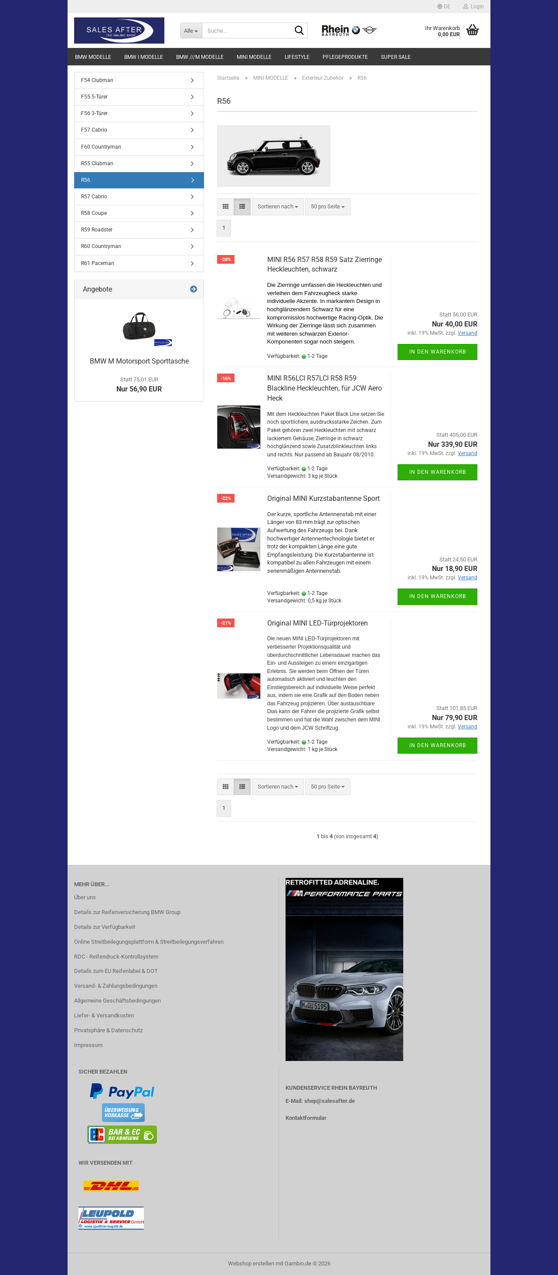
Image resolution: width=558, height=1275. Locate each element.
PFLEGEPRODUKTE (345, 57)
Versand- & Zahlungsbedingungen (115, 986)
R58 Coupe (94, 213)
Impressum (88, 1045)
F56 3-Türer (94, 113)
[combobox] (278, 206)
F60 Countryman (101, 147)
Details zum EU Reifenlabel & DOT (116, 971)
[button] (444, 6)
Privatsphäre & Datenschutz (108, 1030)
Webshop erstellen (251, 1263)
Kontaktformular (306, 1118)
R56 (85, 180)
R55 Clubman (97, 163)
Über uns (85, 897)
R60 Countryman (101, 246)
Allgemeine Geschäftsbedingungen (117, 1000)
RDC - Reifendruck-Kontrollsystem (116, 956)
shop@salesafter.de (329, 1101)
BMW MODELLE (93, 57)
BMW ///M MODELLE (200, 57)
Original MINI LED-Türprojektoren (317, 623)
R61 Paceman (97, 263)
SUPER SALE (396, 57)
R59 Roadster (96, 230)
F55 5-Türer (94, 97)
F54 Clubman (97, 80)
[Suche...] (191, 30)
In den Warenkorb (437, 352)
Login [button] (473, 6)
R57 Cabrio (94, 197)
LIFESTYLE (297, 57)
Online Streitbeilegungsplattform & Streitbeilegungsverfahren (149, 941)
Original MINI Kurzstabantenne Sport (323, 498)
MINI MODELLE (254, 57)
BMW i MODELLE (143, 57)
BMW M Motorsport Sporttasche (139, 361)
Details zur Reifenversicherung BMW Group (127, 912)
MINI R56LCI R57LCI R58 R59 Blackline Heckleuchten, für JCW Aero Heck (324, 388)
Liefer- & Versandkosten (104, 1015)
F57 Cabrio (94, 130)
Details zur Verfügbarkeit (104, 927)
